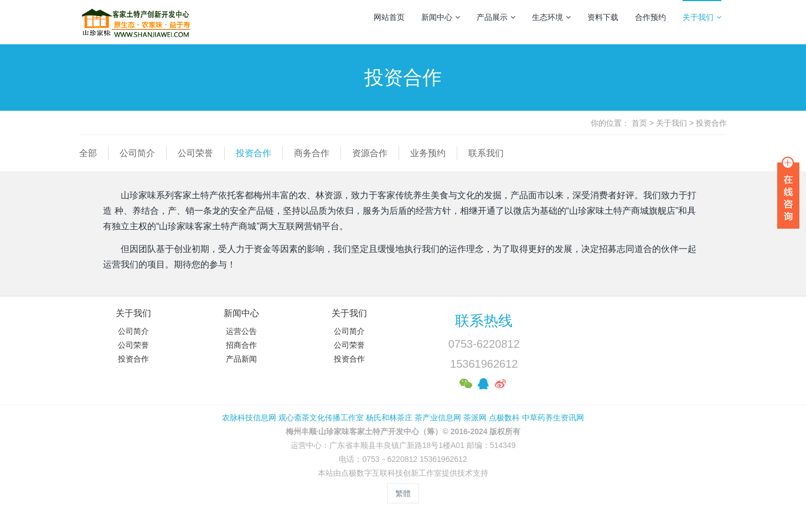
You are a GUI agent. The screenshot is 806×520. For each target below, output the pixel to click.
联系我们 (486, 153)
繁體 (403, 493)
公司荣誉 (195, 153)
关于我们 (702, 17)
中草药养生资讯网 (553, 417)
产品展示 (496, 17)
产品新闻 (241, 358)
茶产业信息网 (438, 417)
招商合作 (241, 345)
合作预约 (650, 17)
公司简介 (137, 153)
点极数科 (504, 417)
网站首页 (389, 17)
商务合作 (311, 153)
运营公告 (241, 331)
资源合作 (370, 153)
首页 (639, 123)
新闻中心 (440, 17)
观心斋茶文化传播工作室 (321, 417)
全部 (88, 153)
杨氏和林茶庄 (389, 417)
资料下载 (602, 17)
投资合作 (711, 123)
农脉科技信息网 (249, 417)
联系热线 (484, 320)
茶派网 (475, 417)
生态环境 (551, 17)
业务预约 (428, 153)
